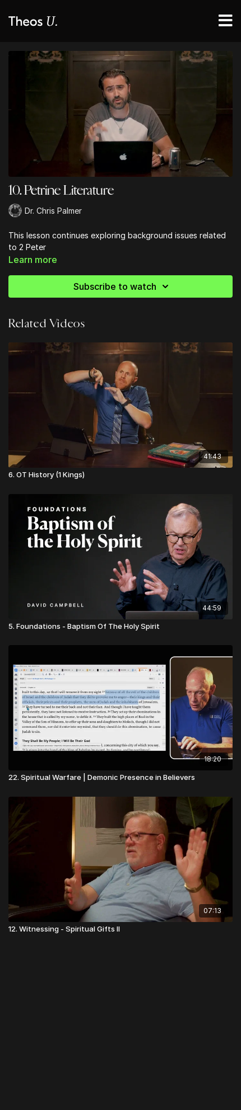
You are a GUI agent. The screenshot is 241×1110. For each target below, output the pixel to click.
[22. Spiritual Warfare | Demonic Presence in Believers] (120, 777)
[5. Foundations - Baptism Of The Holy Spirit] (120, 626)
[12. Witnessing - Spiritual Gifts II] (120, 929)
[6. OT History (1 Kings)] (120, 475)
